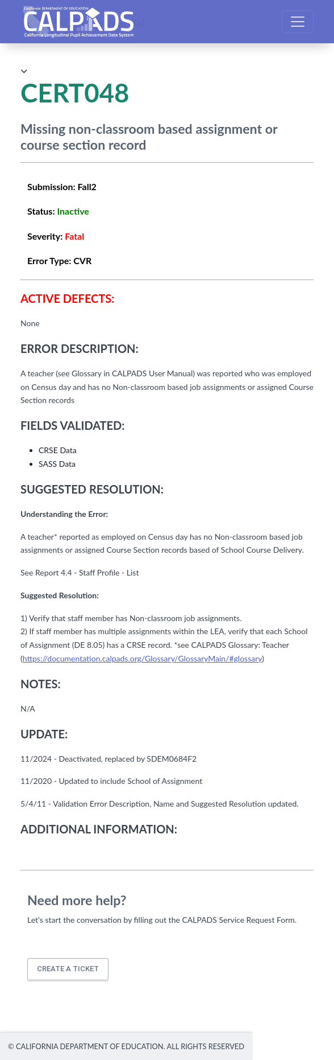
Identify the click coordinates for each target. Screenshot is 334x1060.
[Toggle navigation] (298, 21)
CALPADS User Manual (87, 21)
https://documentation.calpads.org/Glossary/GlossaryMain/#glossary (142, 658)
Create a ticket (68, 968)
